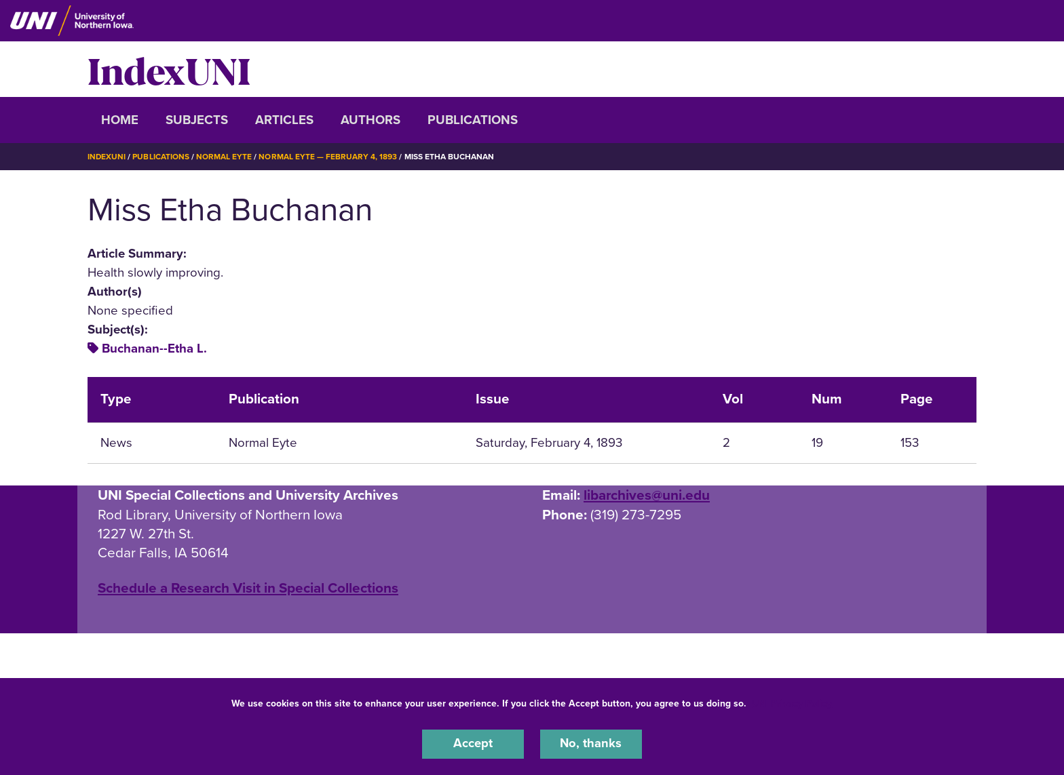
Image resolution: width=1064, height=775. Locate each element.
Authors (370, 120)
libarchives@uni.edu (647, 494)
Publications (473, 120)
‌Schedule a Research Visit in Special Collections (248, 588)
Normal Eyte (224, 156)
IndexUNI (169, 69)
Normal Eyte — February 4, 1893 (328, 156)
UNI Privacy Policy (792, 703)
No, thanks (591, 743)
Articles (284, 120)
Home (119, 120)
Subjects (197, 120)
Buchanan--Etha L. (154, 348)
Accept (473, 743)
